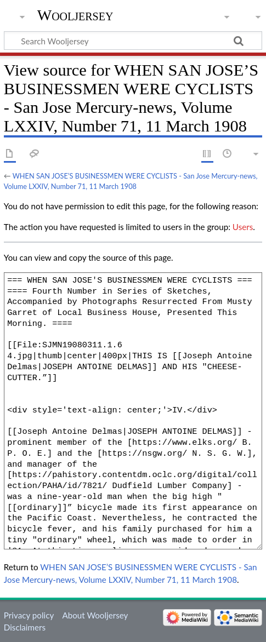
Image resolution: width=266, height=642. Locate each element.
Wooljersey (75, 15)
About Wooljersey (95, 615)
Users (243, 227)
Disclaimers (25, 627)
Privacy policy (29, 615)
